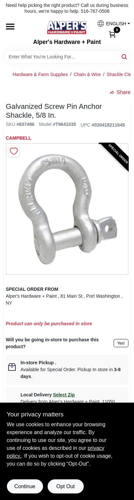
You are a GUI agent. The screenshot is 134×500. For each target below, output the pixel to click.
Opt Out (65, 486)
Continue (24, 486)
